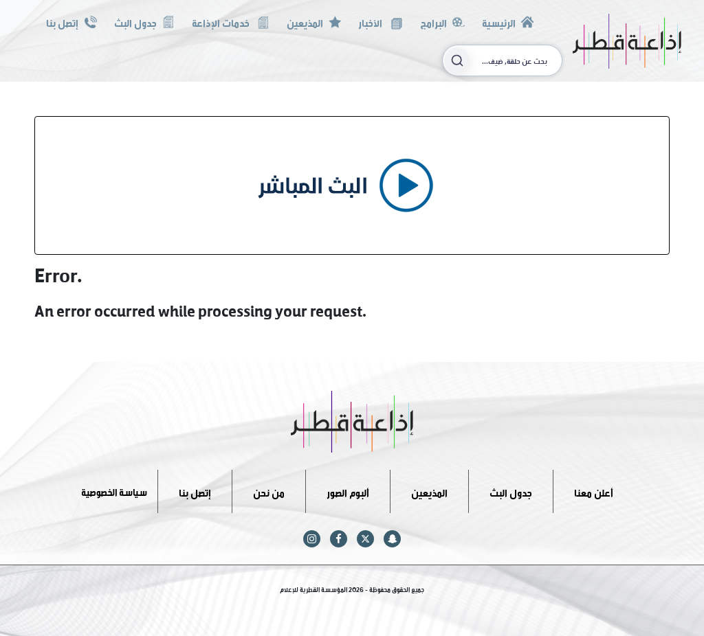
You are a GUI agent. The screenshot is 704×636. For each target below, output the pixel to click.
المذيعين (314, 22)
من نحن (269, 491)
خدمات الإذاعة (231, 22)
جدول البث (144, 22)
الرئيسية (508, 22)
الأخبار (380, 22)
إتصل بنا (71, 22)
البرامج (442, 22)
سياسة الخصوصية (114, 490)
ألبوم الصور (348, 491)
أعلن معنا (593, 491)
